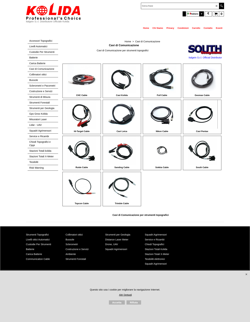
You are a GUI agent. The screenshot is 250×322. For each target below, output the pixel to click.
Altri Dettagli (125, 295)
